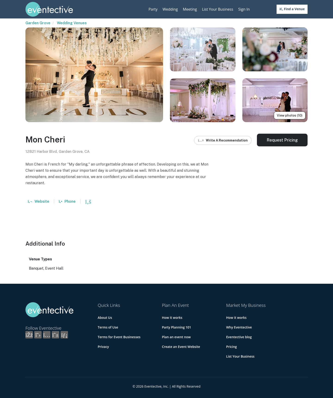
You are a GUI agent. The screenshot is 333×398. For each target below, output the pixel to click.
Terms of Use (108, 327)
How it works (172, 317)
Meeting (190, 9)
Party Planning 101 (176, 327)
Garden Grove (37, 23)
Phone (67, 201)
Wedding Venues (72, 23)
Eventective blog (239, 337)
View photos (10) (289, 115)
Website (38, 201)
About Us (105, 317)
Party (152, 9)
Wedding (170, 9)
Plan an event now (176, 337)
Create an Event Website (181, 346)
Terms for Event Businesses (119, 337)
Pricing (231, 346)
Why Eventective (239, 327)
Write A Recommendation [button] (223, 140)
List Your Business (217, 9)
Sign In (244, 9)
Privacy (103, 346)
